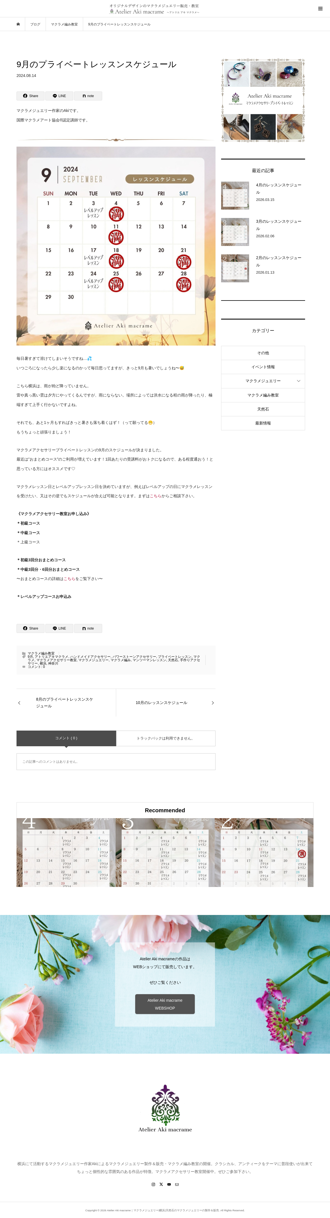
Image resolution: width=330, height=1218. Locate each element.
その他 (263, 353)
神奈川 (53, 663)
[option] (66, 852)
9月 (30, 657)
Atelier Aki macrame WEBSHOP (165, 1004)
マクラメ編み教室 (41, 653)
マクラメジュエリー (93, 660)
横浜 (43, 663)
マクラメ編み (121, 660)
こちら (156, 496)
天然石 (173, 660)
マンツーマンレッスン (149, 660)
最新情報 (263, 423)
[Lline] (59, 95)
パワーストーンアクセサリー (134, 657)
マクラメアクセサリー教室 (56, 660)
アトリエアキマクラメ (51, 657)
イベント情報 (263, 367)
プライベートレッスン (174, 657)
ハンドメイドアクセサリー (90, 657)
